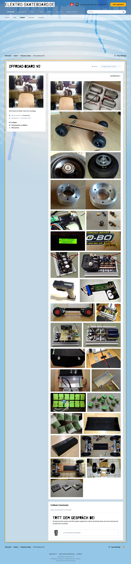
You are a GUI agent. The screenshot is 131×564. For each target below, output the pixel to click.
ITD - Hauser (77, 559)
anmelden (64, 524)
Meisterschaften (72, 12)
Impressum (61, 557)
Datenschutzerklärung (66, 554)
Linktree (49, 12)
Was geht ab (22, 12)
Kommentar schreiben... (72, 533)
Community (10, 13)
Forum (7, 17)
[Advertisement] (65, 36)
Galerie (22, 17)
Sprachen (53, 554)
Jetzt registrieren (118, 4)
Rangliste (41, 17)
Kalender (31, 17)
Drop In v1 (59, 12)
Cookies (79, 554)
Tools (32, 12)
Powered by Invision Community (65, 561)
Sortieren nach (115, 76)
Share (94, 66)
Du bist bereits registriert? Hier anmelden (94, 4)
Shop (41, 12)
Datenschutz (69, 557)
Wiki (14, 17)
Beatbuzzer (26, 115)
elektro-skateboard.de (30, 4)
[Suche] (100, 12)
